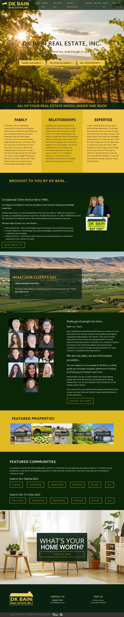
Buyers (89, 3)
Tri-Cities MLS (57, 5)
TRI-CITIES (17, 500)
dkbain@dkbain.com (57, 603)
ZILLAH (95, 485)
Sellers (97, 3)
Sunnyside (35, 485)
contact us (14, 473)
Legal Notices (45, 614)
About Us (105, 5)
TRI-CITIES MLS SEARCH (61, 63)
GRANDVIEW (57, 485)
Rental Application (72, 5)
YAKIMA (16, 485)
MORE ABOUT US (13, 245)
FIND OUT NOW (62, 554)
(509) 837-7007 (57, 600)
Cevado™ (23, 614)
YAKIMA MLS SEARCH (31, 63)
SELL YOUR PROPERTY (90, 63)
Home (37, 3)
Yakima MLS (45, 5)
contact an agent (80, 401)
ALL (110, 485)
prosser (77, 485)
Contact (116, 3)
